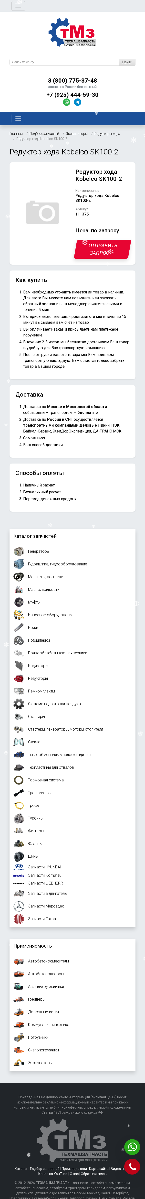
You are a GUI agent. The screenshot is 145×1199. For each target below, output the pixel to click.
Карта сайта (99, 1169)
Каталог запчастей (35, 536)
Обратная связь (94, 1174)
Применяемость (32, 946)
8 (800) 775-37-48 (72, 80)
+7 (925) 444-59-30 (72, 94)
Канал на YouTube (53, 1174)
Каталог (21, 1169)
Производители (74, 1169)
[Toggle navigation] (18, 6)
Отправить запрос (103, 249)
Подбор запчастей (45, 1169)
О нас (74, 1174)
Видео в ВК (120, 1169)
